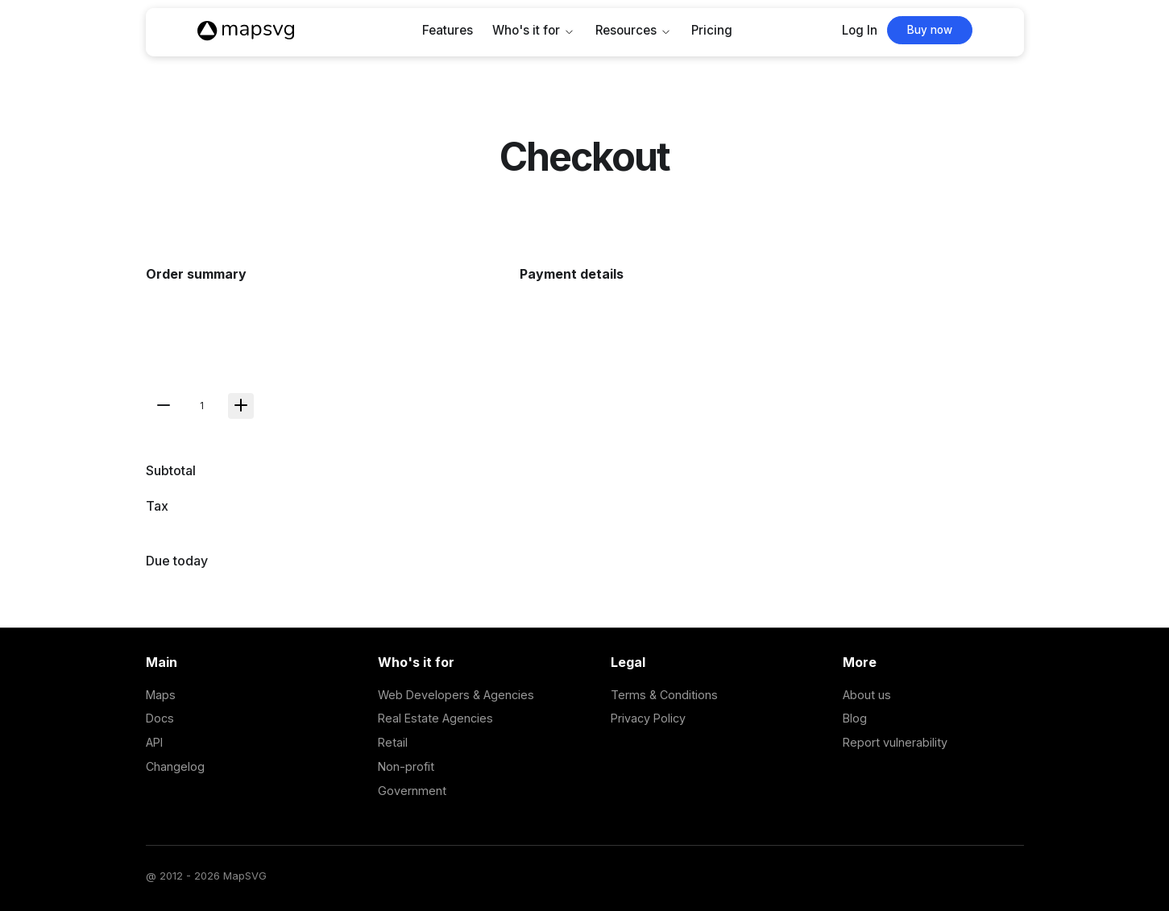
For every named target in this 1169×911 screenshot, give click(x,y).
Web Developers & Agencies (456, 695)
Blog (855, 718)
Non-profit (406, 766)
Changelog (175, 766)
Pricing (711, 30)
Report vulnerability (895, 742)
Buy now (929, 29)
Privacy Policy (648, 718)
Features (447, 30)
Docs (160, 718)
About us (867, 695)
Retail (393, 742)
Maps (161, 695)
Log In (859, 30)
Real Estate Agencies (435, 718)
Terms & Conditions (664, 695)
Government (412, 790)
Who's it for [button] (526, 30)
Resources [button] (626, 30)
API (154, 742)
